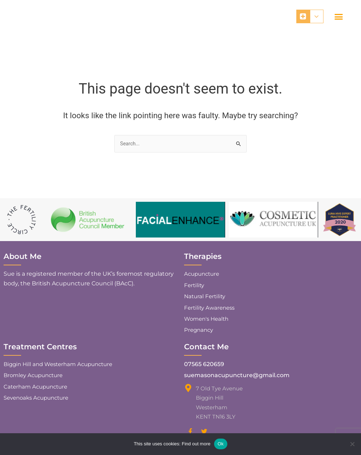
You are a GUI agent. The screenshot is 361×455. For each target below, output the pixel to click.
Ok (221, 443)
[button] (339, 17)
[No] (352, 444)
